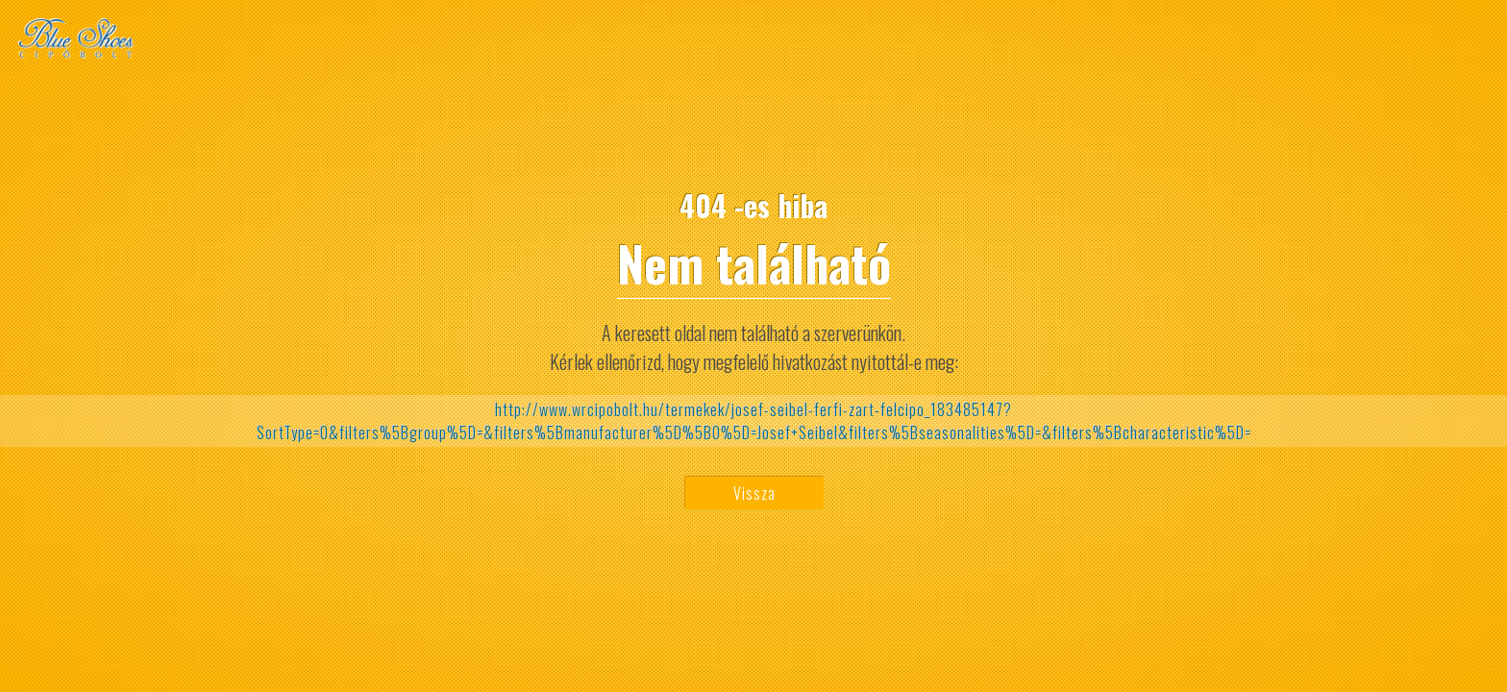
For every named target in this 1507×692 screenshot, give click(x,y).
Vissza (754, 493)
